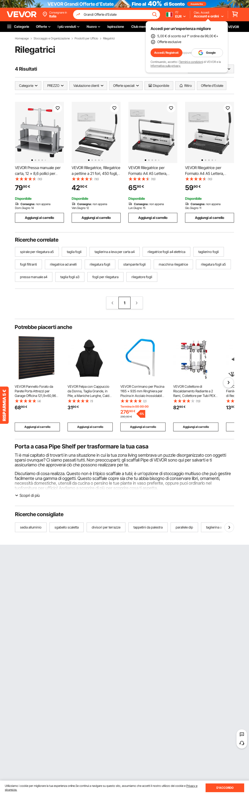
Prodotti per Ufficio (86, 38)
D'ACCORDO (225, 788)
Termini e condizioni (191, 62)
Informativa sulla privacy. (166, 65)
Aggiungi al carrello (39, 218)
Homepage (22, 38)
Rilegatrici (109, 38)
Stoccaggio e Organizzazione (52, 38)
